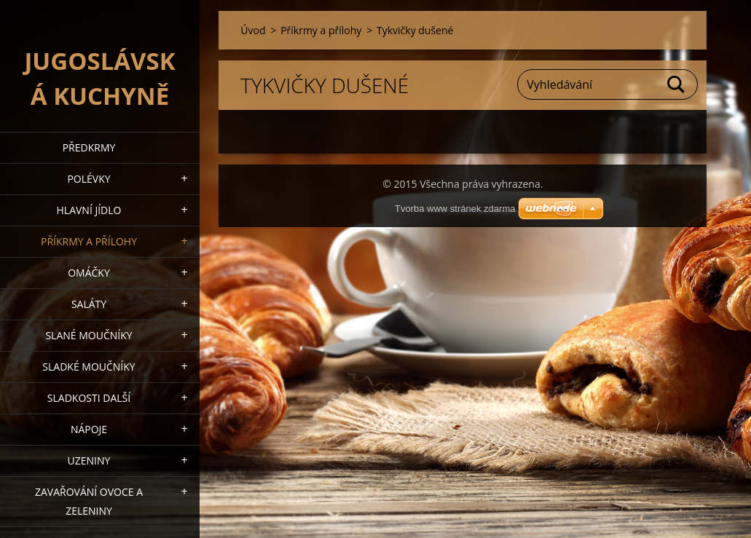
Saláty (88, 304)
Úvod (252, 30)
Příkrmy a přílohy (89, 241)
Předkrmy (89, 147)
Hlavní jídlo (89, 210)
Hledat (676, 84)
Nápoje (89, 429)
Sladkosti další (88, 398)
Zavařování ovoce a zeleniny (89, 501)
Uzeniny (89, 460)
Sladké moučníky (88, 366)
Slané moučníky (88, 335)
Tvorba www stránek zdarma (455, 208)
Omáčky (89, 273)
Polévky (88, 179)
